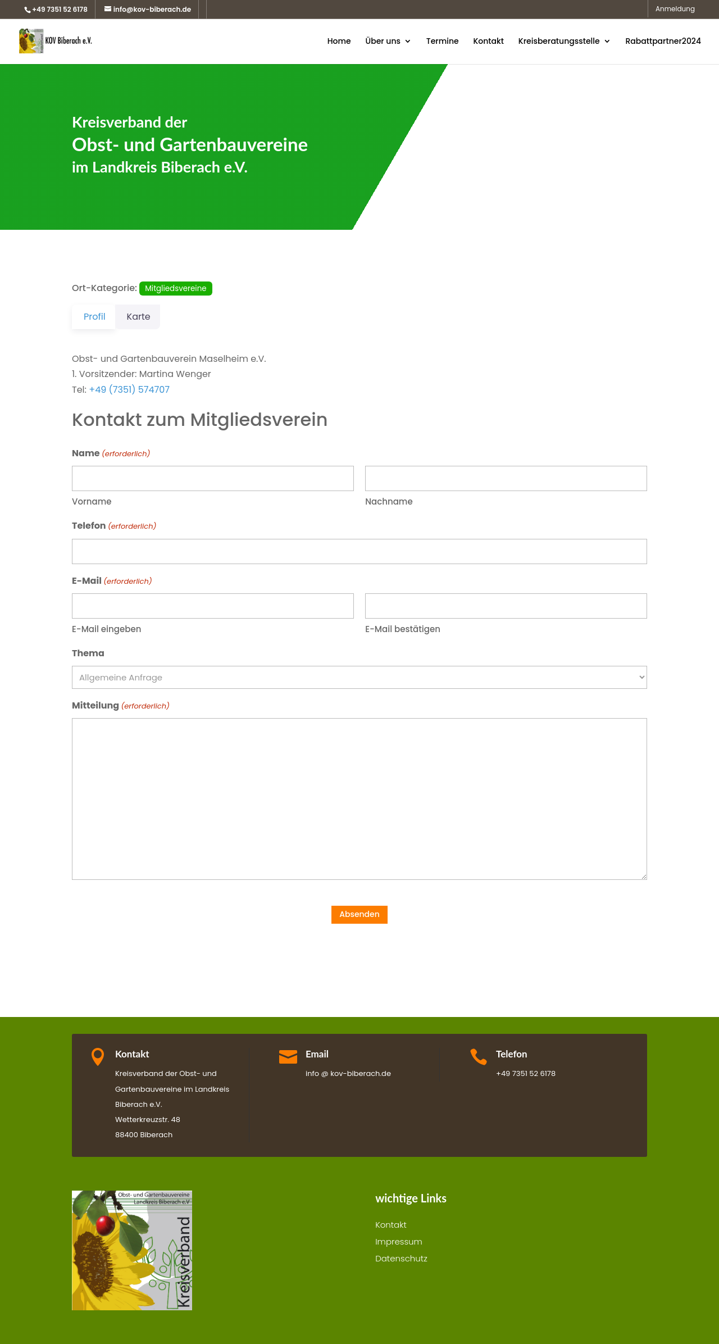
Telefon (114, 526)
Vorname (92, 501)
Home (339, 42)
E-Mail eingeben (106, 629)
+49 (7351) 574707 (129, 389)
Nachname (388, 501)
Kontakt (488, 42)
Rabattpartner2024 (663, 42)
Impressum (398, 1242)
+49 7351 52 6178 (60, 9)
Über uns (382, 42)
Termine (442, 42)
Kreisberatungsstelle (559, 42)
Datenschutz (401, 1259)
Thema (88, 653)
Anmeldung (675, 9)
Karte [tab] (145, 316)
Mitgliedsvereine (175, 288)
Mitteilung (121, 706)
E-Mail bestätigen (402, 629)
